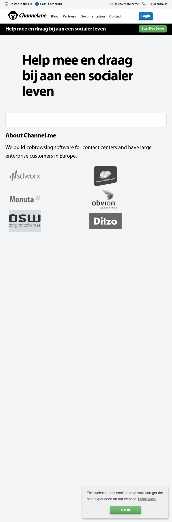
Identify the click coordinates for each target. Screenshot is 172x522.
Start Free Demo (153, 28)
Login (145, 16)
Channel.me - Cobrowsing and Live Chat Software (27, 15)
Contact (115, 16)
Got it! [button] (125, 510)
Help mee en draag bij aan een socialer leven (55, 29)
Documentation (92, 16)
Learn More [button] (147, 499)
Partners (69, 16)
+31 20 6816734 (157, 4)
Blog (54, 16)
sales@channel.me (127, 4)
